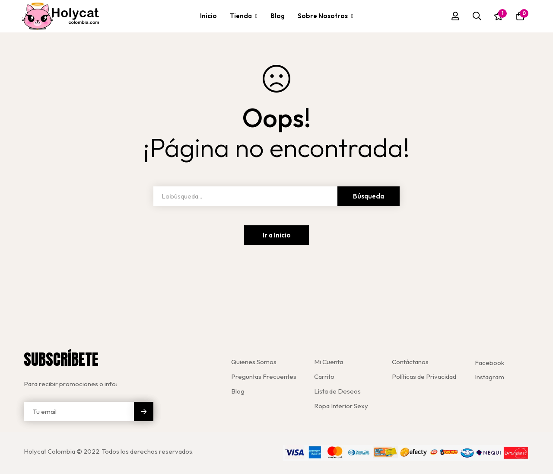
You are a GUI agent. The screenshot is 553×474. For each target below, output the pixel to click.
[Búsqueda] (477, 16)
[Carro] (520, 16)
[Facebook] (489, 362)
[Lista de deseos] (498, 16)
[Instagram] (489, 377)
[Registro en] (455, 16)
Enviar (143, 411)
